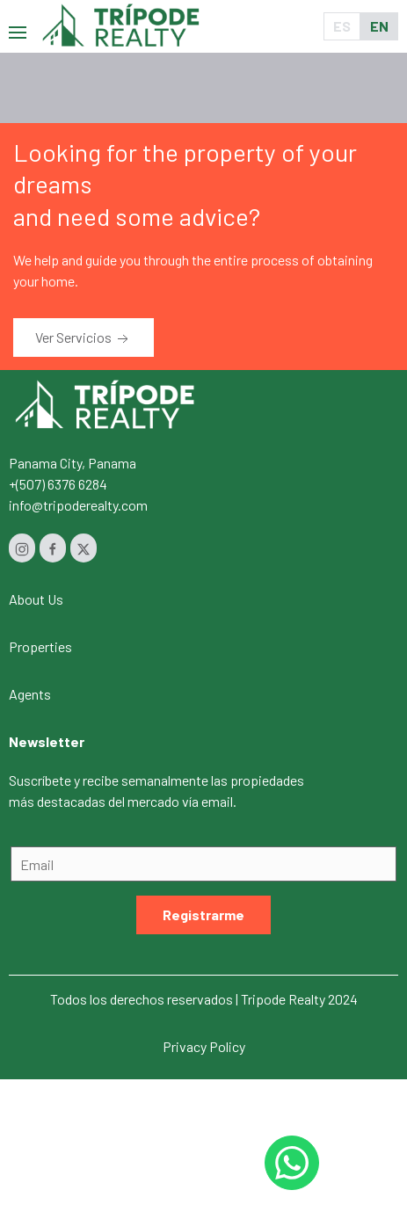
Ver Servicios (83, 338)
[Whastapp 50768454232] (292, 1163)
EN (379, 26)
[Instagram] (22, 547)
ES (342, 26)
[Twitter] (83, 547)
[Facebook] (53, 547)
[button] (17, 26)
